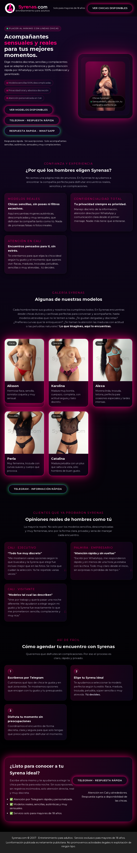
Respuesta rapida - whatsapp (32, 130)
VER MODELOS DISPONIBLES (28, 109)
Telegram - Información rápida (38, 488)
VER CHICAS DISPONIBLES (110, 8)
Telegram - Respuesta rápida (31, 120)
